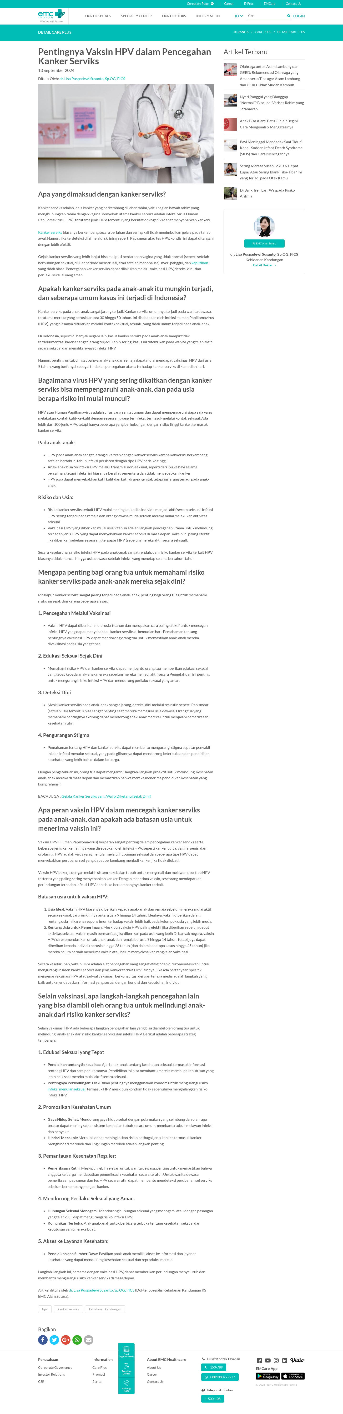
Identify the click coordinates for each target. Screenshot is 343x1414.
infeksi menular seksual (67, 1089)
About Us (154, 1367)
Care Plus (99, 1367)
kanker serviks (68, 1309)
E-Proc (248, 3)
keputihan (200, 262)
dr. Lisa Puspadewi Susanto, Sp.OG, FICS (92, 78)
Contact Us (293, 3)
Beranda (241, 32)
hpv (45, 1309)
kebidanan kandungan (105, 1309)
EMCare (269, 3)
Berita (96, 1381)
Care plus (263, 32)
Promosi (98, 1374)
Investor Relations (51, 1374)
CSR (41, 1381)
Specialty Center (136, 16)
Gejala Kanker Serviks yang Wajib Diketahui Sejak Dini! (106, 796)
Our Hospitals (98, 16)
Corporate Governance (55, 1367)
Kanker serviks (50, 232)
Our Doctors (174, 16)
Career (229, 3)
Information (208, 16)
